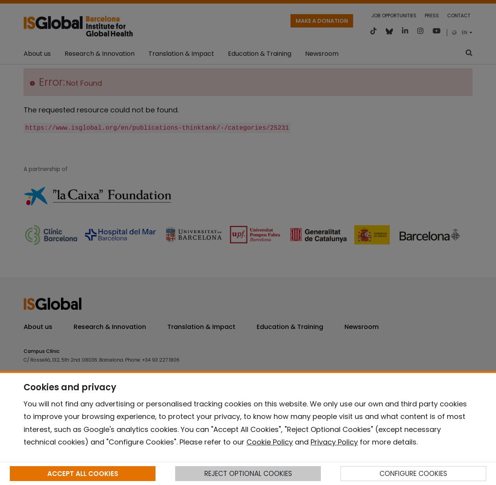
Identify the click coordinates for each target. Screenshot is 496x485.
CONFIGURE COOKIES (413, 473)
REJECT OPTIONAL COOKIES (248, 473)
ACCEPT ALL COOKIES (82, 473)
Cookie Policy (269, 442)
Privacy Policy (334, 442)
